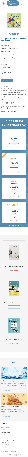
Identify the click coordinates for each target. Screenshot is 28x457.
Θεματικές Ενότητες (5, 425)
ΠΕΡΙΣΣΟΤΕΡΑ (4, 390)
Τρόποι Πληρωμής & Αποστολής (8, 451)
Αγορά (7, 80)
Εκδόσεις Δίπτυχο (5, 427)
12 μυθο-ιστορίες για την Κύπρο (14, 266)
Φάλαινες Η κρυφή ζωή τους (14, 339)
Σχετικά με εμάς (4, 435)
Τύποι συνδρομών (5, 444)
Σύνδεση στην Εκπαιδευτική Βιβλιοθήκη (13, 3)
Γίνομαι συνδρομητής (6, 442)
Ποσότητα (5, 76)
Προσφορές (4, 429)
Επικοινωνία (4, 436)
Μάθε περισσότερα (14, 225)
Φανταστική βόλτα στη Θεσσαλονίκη (14, 302)
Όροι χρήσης (4, 449)
